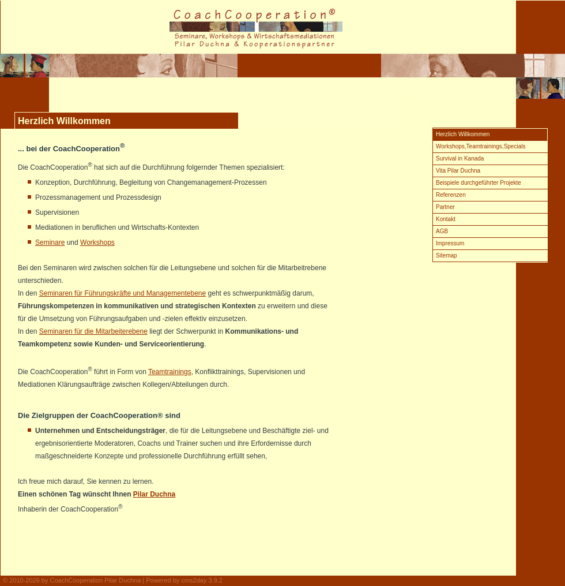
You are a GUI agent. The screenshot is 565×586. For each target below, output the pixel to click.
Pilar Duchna (154, 494)
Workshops (97, 242)
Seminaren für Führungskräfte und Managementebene (122, 293)
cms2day (193, 580)
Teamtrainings (169, 372)
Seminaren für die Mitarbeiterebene (93, 331)
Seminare (50, 242)
